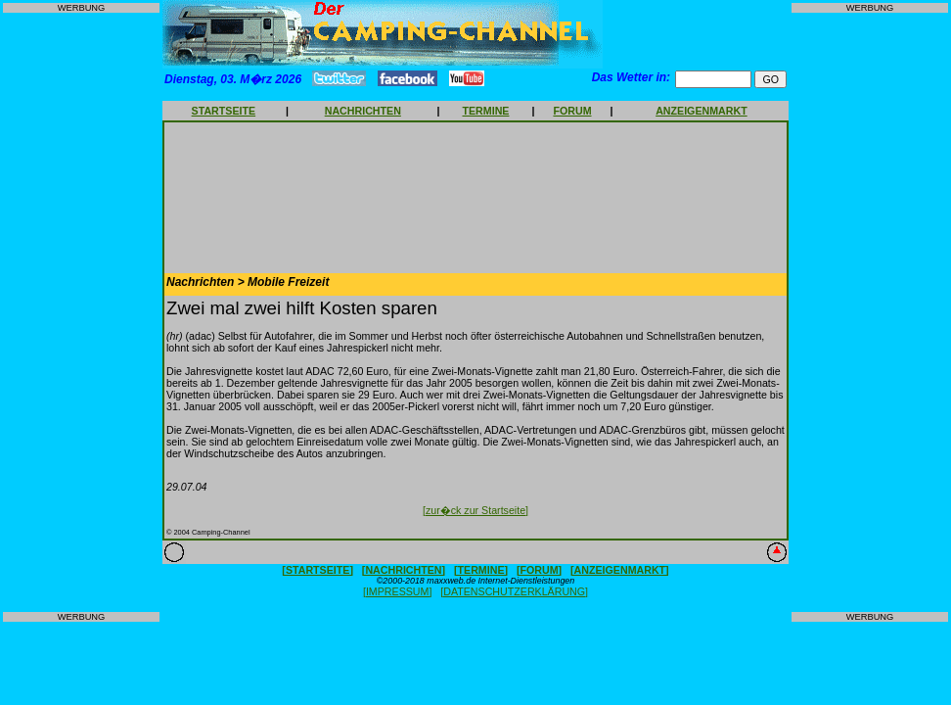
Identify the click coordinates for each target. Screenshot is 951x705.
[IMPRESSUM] (397, 591)
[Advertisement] (81, 312)
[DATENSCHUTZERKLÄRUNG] (514, 591)
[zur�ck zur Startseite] (475, 510)
